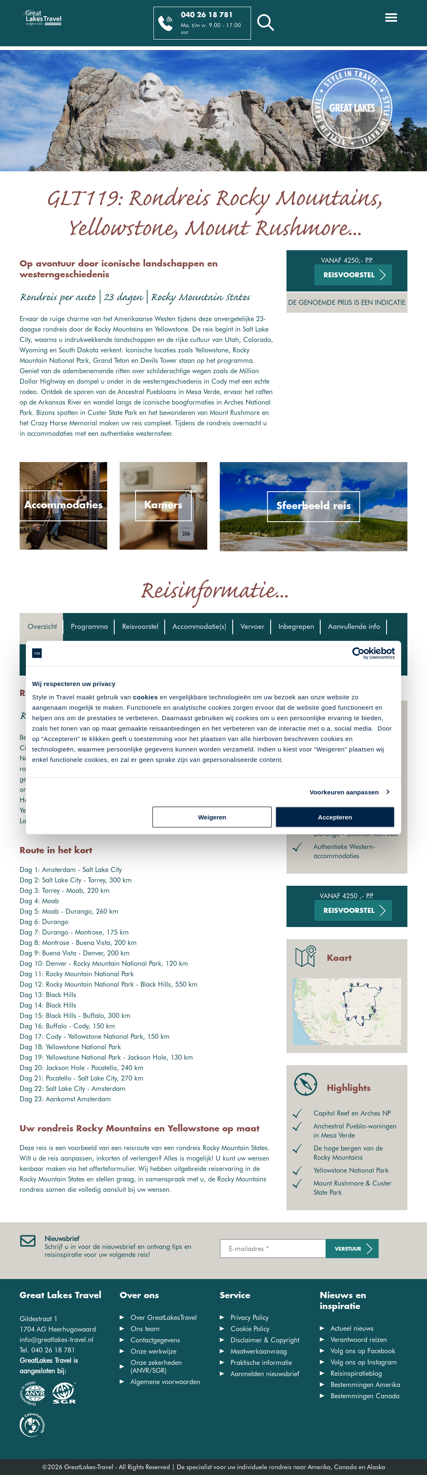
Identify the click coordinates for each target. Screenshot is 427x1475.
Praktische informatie (261, 1363)
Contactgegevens (155, 1340)
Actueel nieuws (352, 1328)
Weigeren (212, 817)
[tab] (41, 628)
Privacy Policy (250, 1318)
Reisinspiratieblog (356, 1373)
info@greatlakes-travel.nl (56, 1340)
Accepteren (335, 817)
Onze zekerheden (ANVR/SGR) (156, 1366)
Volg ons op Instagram (364, 1362)
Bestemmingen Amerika (365, 1385)
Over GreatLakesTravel (164, 1318)
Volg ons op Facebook (363, 1351)
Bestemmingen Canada (365, 1396)
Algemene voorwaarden (165, 1382)
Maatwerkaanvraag (259, 1351)
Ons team (145, 1329)
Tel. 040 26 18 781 (47, 1350)
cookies (145, 697)
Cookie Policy (250, 1329)
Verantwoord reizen (359, 1340)
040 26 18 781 (207, 15)
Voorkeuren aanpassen (344, 791)
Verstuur (348, 1249)
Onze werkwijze (153, 1351)
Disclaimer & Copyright (265, 1340)
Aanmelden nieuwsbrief (265, 1374)
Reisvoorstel (349, 275)
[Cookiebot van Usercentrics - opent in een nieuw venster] (358, 653)
